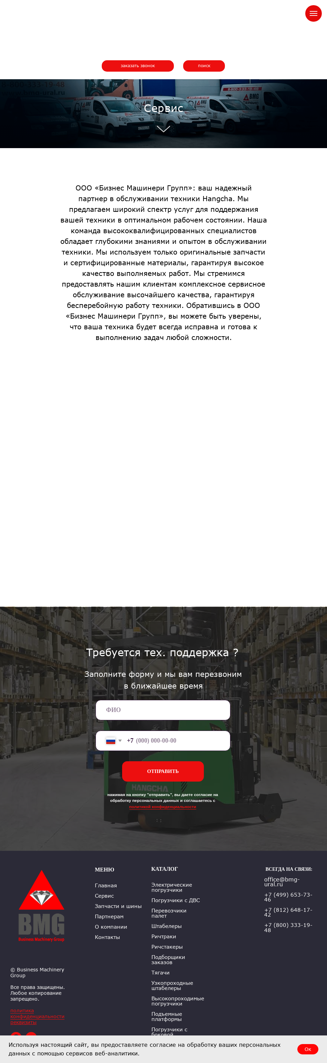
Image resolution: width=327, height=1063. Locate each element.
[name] (163, 710)
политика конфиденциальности (37, 1013)
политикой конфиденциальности (162, 806)
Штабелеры (166, 926)
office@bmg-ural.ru (282, 882)
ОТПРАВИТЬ (163, 771)
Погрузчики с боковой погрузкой (169, 1034)
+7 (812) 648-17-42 (288, 912)
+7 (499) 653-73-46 (288, 897)
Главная (106, 885)
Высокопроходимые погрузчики (177, 1001)
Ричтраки (163, 936)
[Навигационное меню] (313, 13)
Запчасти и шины (118, 906)
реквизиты (23, 1022)
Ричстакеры (167, 946)
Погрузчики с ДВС (175, 900)
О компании (111, 926)
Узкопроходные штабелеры (172, 985)
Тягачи (160, 972)
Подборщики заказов (168, 959)
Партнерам (109, 916)
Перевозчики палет (169, 913)
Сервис (104, 895)
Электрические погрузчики (171, 887)
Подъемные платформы (166, 1016)
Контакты (107, 937)
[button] (138, 66)
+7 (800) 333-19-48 (288, 927)
